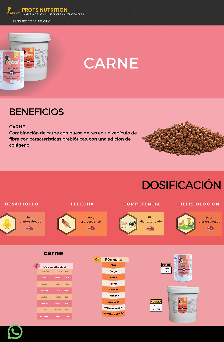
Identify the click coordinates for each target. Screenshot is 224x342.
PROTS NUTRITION (45, 10)
